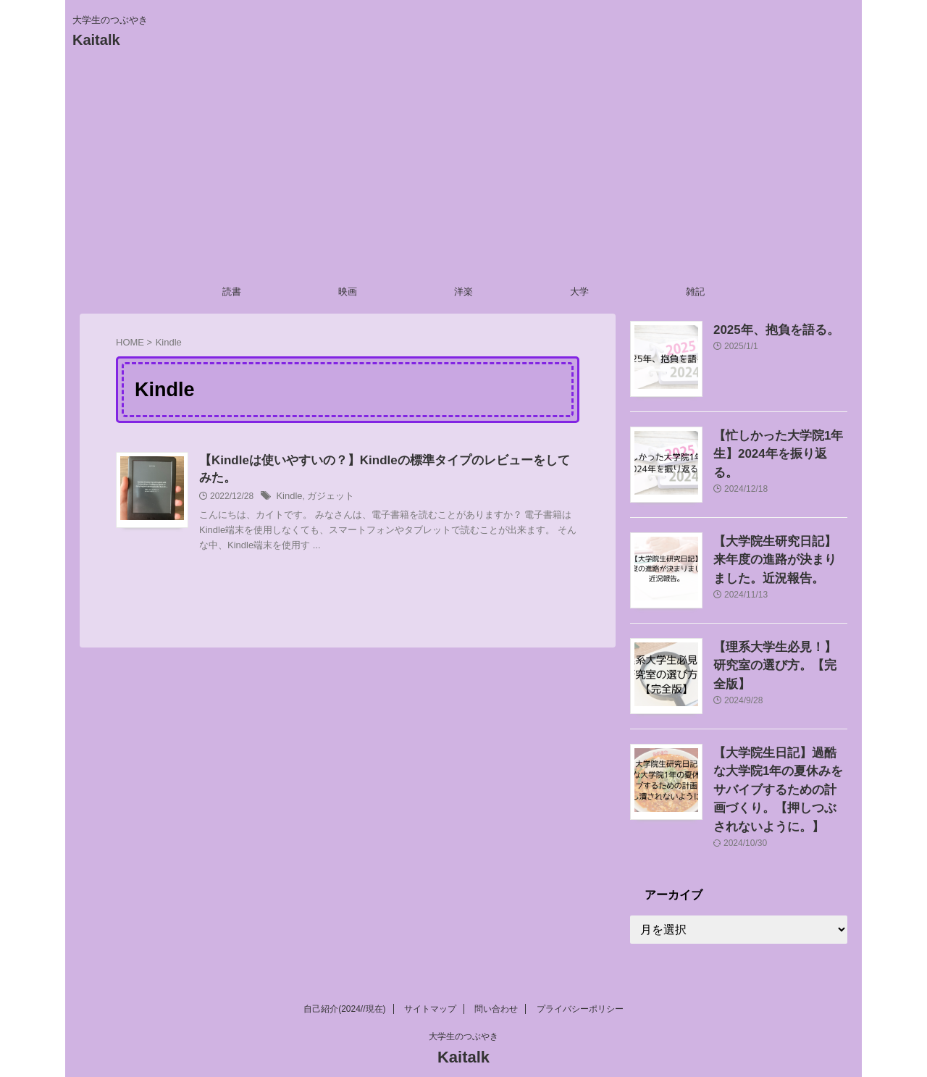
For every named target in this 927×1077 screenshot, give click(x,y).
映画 (347, 291)
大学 (579, 291)
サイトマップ (430, 982)
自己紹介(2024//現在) (344, 982)
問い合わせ (496, 982)
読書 (231, 291)
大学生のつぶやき (463, 1010)
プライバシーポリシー (580, 982)
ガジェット (326, 499)
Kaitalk (96, 40)
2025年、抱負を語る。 (765, 329)
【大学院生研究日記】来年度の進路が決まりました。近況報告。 (779, 557)
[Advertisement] (463, 168)
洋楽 (463, 291)
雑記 (695, 291)
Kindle (288, 499)
